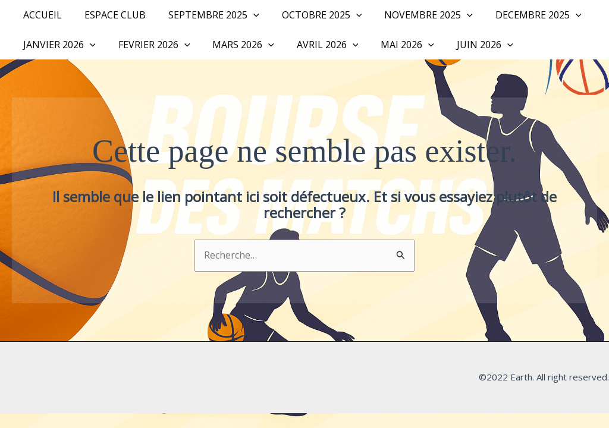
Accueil (40, 14)
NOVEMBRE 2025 (412, 15)
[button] (244, 15)
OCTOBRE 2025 (309, 15)
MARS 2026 (234, 44)
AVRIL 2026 (315, 44)
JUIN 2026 (465, 44)
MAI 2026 (391, 44)
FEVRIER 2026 (149, 44)
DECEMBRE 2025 (519, 15)
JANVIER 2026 (57, 44)
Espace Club (109, 14)
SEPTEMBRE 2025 (204, 15)
